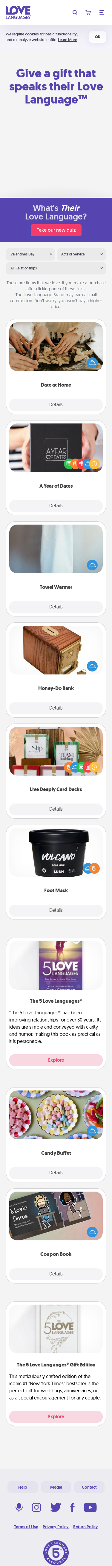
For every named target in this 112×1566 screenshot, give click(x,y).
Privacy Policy (56, 1526)
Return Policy (85, 1526)
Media (56, 1487)
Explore (56, 1060)
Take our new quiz (56, 230)
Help (22, 1487)
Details (56, 405)
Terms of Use (26, 1526)
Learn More (67, 39)
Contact (89, 1487)
